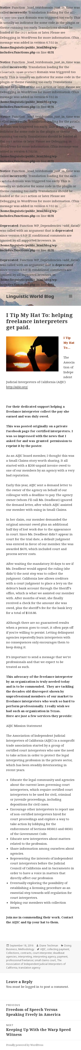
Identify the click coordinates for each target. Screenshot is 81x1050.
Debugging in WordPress (18, 37)
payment (62, 956)
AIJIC (43, 949)
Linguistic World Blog (30, 296)
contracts (26, 953)
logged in (32, 987)
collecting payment (58, 949)
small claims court (45, 960)
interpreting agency (44, 956)
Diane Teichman (48, 945)
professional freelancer (19, 960)
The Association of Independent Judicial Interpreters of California (36, 964)
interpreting (25, 956)
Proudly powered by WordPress (24, 1045)
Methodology (26, 949)
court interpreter (42, 953)
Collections (12, 953)
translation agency (29, 967)
